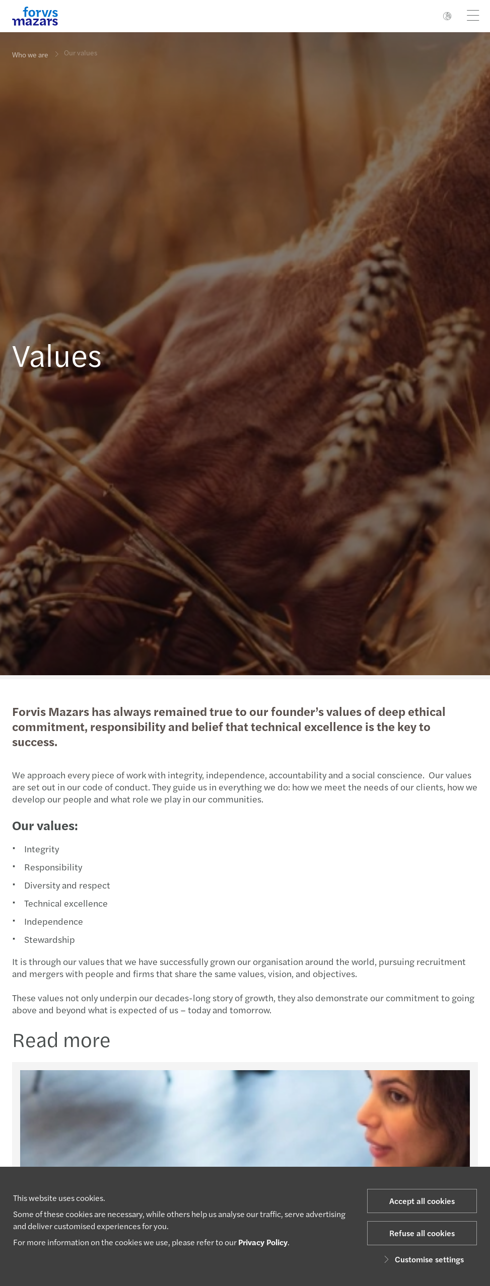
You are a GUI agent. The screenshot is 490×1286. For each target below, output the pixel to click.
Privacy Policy (263, 1242)
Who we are (30, 54)
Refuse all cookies (422, 1233)
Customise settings (422, 1259)
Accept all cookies (422, 1201)
